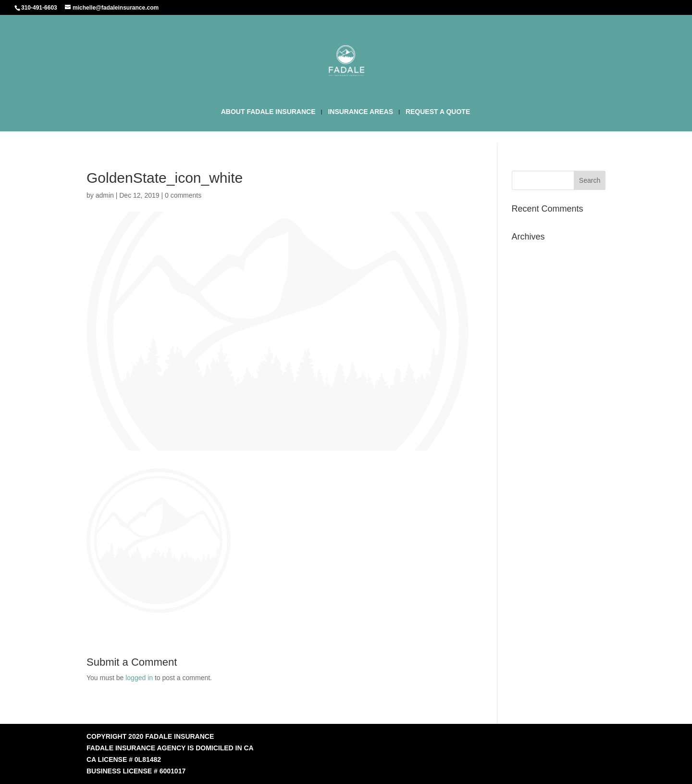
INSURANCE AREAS (360, 111)
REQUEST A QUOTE (438, 111)
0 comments (183, 195)
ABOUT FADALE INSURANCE (268, 111)
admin (105, 195)
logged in (139, 678)
